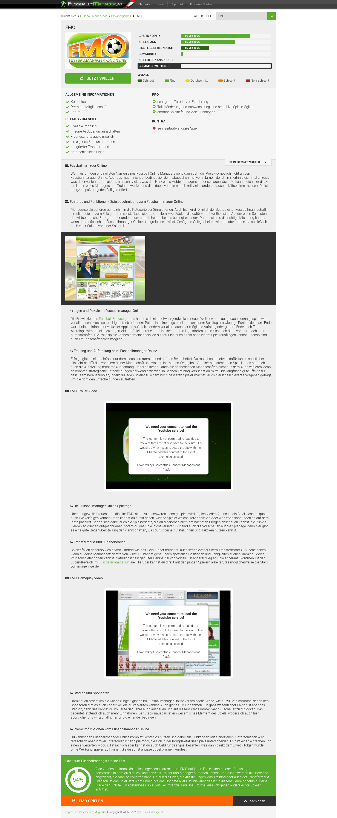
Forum (76, 112)
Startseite (144, 4)
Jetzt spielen (100, 78)
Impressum (71, 812)
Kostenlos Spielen (201, 4)
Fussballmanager (111, 562)
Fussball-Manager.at (151, 812)
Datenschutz (86, 812)
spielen (91, 801)
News (161, 4)
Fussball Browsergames (117, 319)
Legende (143, 74)
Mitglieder (100, 812)
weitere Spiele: (204, 16)
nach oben (257, 801)
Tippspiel (177, 4)
